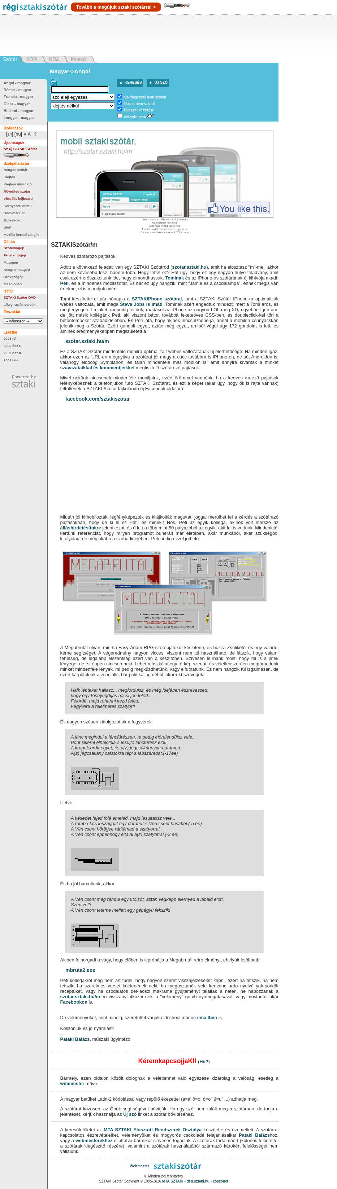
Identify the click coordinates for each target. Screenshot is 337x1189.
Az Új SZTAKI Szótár (20, 149)
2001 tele (11, 360)
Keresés (133, 82)
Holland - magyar (19, 111)
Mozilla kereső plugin (21, 235)
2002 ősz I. (12, 346)
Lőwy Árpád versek (19, 305)
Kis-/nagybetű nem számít (145, 97)
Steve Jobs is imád (141, 304)
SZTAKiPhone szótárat (157, 298)
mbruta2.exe (80, 970)
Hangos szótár (15, 170)
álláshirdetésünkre (80, 527)
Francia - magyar (18, 97)
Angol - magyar (17, 83)
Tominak (174, 278)
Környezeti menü (17, 206)
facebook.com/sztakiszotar (97, 399)
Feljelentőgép (15, 255)
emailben (207, 1017)
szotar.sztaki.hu (189, 267)
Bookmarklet (14, 213)
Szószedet (12, 220)
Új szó (161, 82)
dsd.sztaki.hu (198, 1181)
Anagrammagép (17, 270)
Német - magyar (17, 90)
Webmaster (139, 1166)
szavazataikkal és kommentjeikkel (97, 367)
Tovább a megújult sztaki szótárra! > (116, 7)
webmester (72, 1083)
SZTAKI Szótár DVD (20, 297)
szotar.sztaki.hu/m (87, 341)
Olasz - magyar (17, 104)
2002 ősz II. (13, 353)
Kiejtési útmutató (18, 184)
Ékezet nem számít (139, 104)
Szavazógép (13, 277)
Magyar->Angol (70, 71)
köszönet (220, 1181)
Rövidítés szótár (17, 191)
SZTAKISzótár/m (74, 244)
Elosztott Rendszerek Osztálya (167, 1129)
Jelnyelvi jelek (135, 117)
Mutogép (11, 262)
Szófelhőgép (14, 248)
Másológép (13, 284)
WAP (8, 227)
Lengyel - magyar (19, 118)
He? (203, 1061)
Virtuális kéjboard (18, 199)
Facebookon (73, 1002)
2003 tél (10, 338)
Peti (64, 283)
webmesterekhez (93, 1140)
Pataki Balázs (75, 1039)
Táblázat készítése (139, 110)
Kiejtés (9, 177)
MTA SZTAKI (117, 1129)
